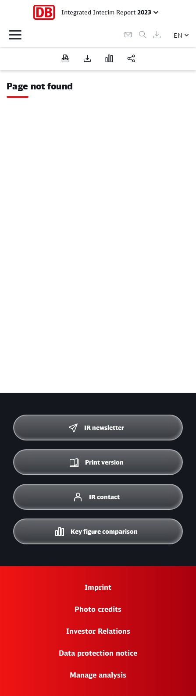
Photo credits (98, 609)
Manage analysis (98, 675)
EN (178, 35)
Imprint (98, 587)
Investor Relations (98, 631)
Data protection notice (98, 653)
